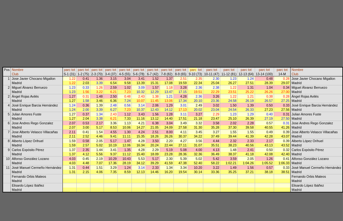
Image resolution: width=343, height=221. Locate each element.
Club (15, 74)
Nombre (17, 70)
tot (73, 70)
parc (67, 70)
